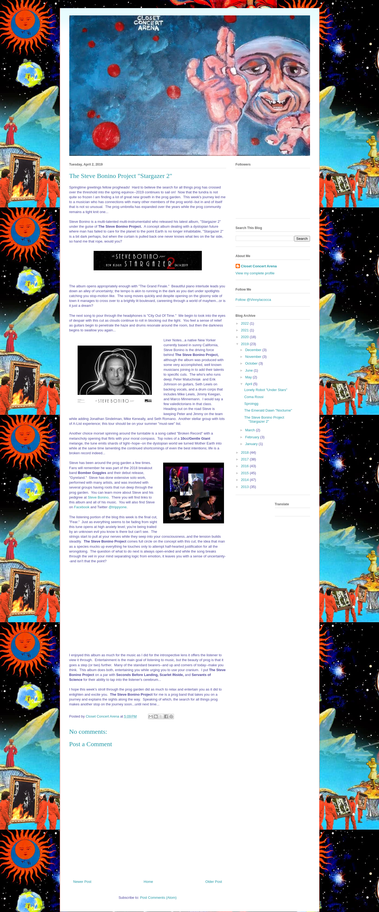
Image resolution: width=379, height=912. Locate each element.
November (253, 357)
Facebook (82, 507)
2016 (245, 466)
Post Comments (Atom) (158, 898)
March (250, 430)
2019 (245, 344)
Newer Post (82, 882)
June (249, 370)
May (249, 377)
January (252, 444)
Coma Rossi (253, 397)
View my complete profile (255, 273)
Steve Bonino (98, 497)
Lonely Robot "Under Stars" (265, 390)
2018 (245, 452)
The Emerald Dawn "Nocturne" (268, 410)
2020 (245, 337)
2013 (245, 487)
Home (148, 882)
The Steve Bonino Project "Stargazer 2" (264, 419)
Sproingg (251, 404)
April (249, 384)
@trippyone (117, 507)
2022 (245, 323)
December (253, 350)
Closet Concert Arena (259, 266)
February (252, 437)
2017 (245, 459)
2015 (245, 473)
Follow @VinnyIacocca (253, 300)
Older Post (213, 882)
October (252, 363)
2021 (245, 330)
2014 (245, 480)
